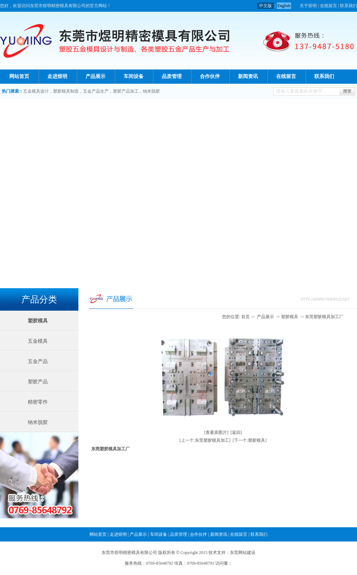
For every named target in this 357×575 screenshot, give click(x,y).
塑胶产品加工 (126, 91)
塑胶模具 (38, 320)
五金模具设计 (36, 91)
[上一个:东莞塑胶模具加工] (205, 440)
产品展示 (95, 76)
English (284, 5)
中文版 (265, 5)
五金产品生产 (96, 91)
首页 (245, 316)
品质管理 (172, 76)
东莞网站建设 (242, 552)
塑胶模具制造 (66, 91)
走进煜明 (57, 76)
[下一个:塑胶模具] (250, 440)
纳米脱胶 (151, 91)
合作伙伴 (210, 76)
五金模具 (38, 341)
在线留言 (328, 5)
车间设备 (134, 76)
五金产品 (38, 361)
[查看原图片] (216, 432)
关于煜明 (308, 5)
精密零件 (38, 402)
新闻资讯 (248, 76)
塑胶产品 (38, 381)
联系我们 (348, 5)
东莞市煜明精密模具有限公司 (129, 552)
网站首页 (19, 76)
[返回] (236, 432)
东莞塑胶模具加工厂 (324, 316)
